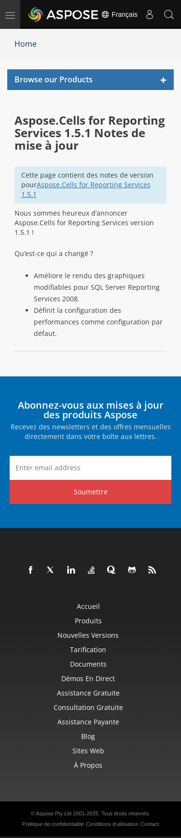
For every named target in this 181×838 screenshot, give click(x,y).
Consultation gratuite (88, 707)
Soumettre (91, 491)
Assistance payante (88, 721)
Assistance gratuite (88, 692)
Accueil (88, 606)
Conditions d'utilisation (112, 824)
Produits (88, 620)
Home (25, 44)
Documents (88, 664)
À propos (88, 765)
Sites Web (88, 750)
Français (119, 14)
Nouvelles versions (88, 635)
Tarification (88, 649)
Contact (149, 824)
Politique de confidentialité (53, 824)
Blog (88, 736)
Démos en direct (88, 678)
